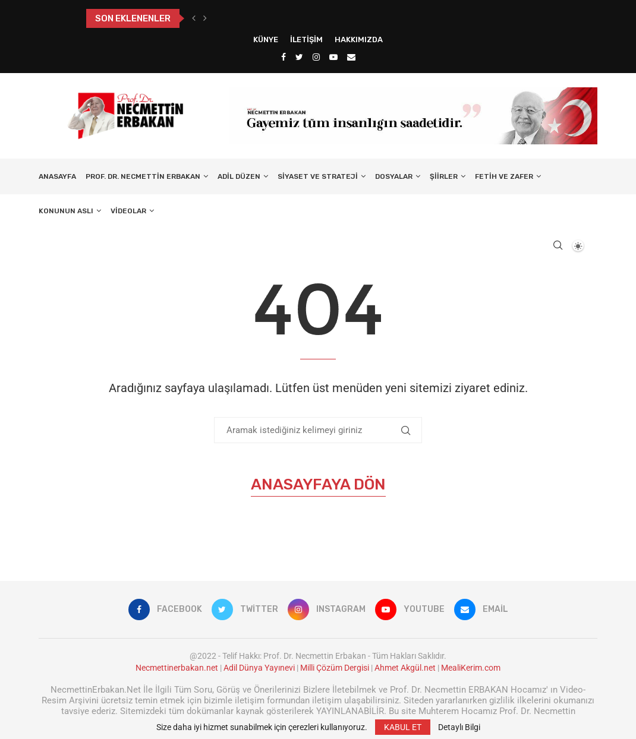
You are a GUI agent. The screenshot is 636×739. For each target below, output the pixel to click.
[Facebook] (283, 57)
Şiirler (444, 176)
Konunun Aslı (66, 211)
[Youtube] (333, 57)
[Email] (351, 57)
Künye (265, 39)
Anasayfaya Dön (318, 484)
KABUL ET (402, 727)
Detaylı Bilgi (459, 727)
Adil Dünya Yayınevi (259, 667)
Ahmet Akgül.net (405, 667)
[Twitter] (299, 57)
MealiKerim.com (470, 667)
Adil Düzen (239, 176)
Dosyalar (394, 176)
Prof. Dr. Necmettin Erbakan (143, 176)
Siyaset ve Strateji (318, 176)
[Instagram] (316, 57)
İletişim (306, 39)
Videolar (128, 211)
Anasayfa (57, 176)
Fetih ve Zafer (504, 176)
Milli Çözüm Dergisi (334, 667)
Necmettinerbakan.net (177, 667)
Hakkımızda (359, 39)
